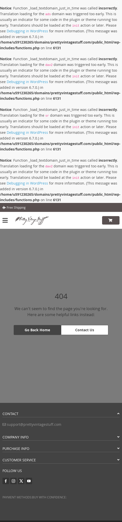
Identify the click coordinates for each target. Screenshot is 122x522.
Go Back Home (37, 330)
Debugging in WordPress (27, 31)
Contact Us (84, 330)
